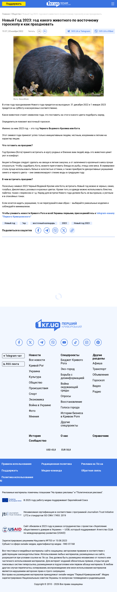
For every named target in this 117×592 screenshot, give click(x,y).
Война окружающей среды (69, 387)
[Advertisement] (58, 259)
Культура (35, 377)
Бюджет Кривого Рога (72, 361)
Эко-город (68, 369)
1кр (24, 223)
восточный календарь (44, 223)
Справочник (101, 435)
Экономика (36, 399)
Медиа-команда (51, 470)
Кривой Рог (36, 365)
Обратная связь (91, 470)
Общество (35, 382)
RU (45, 31)
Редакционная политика (56, 463)
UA (39, 31)
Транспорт (99, 369)
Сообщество (37, 440)
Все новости (37, 360)
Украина (34, 371)
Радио (97, 391)
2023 (64, 223)
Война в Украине (40, 405)
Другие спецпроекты (69, 423)
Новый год (10, 223)
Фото (32, 410)
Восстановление (71, 401)
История (35, 435)
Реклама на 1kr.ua (92, 463)
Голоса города (70, 407)
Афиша (97, 363)
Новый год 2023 (82, 223)
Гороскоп (99, 380)
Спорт (33, 394)
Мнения (34, 416)
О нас (64, 435)
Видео (97, 386)
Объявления (101, 374)
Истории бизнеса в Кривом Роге (72, 414)
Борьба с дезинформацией (72, 376)
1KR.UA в (80, 31)
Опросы (66, 396)
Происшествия (38, 388)
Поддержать (14, 3)
